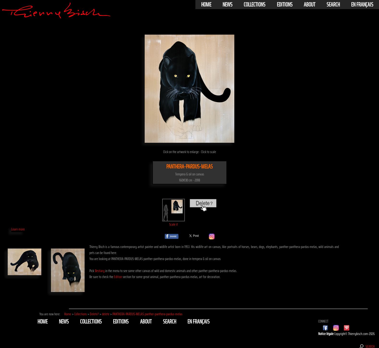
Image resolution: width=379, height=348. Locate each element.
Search (333, 4)
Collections (254, 4)
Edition (118, 277)
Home (206, 4)
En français (362, 4)
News (227, 4)
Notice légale (326, 334)
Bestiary (100, 271)
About (309, 4)
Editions (284, 4)
